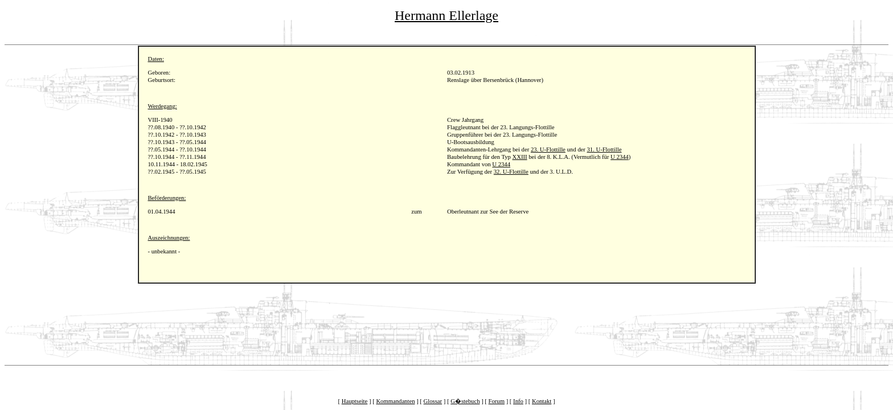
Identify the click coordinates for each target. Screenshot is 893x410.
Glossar (433, 401)
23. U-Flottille (548, 149)
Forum (497, 401)
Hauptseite (355, 401)
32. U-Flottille (511, 172)
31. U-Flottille (604, 149)
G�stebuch (465, 401)
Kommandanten (395, 401)
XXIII (519, 157)
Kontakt (541, 401)
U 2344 (620, 157)
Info (518, 401)
